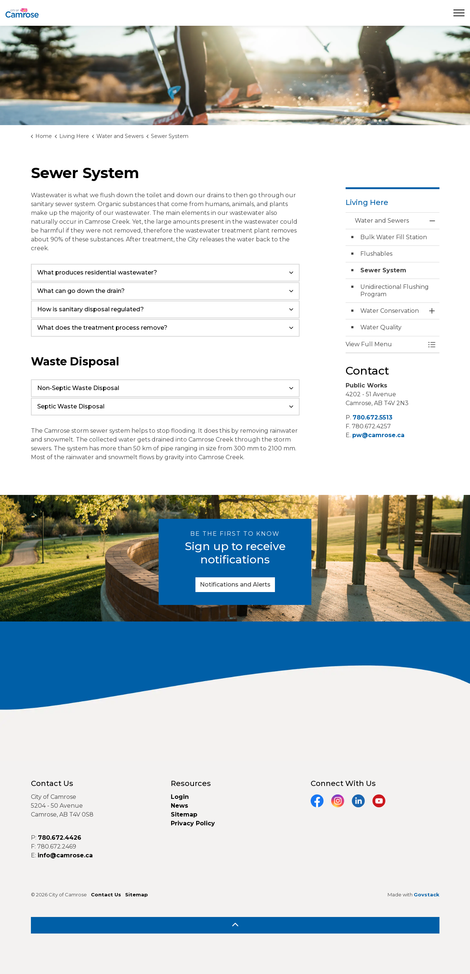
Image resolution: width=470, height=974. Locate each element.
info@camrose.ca (65, 855)
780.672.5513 (372, 417)
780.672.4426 (59, 837)
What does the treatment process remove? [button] (102, 327)
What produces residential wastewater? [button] (97, 272)
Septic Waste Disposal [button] (71, 406)
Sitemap (184, 814)
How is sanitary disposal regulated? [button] (90, 309)
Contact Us (106, 894)
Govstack (426, 894)
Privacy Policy (193, 823)
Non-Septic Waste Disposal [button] (78, 388)
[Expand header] (459, 13)
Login (180, 796)
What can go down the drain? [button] (81, 290)
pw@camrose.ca (378, 435)
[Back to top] (235, 925)
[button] (385, 344)
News (179, 805)
